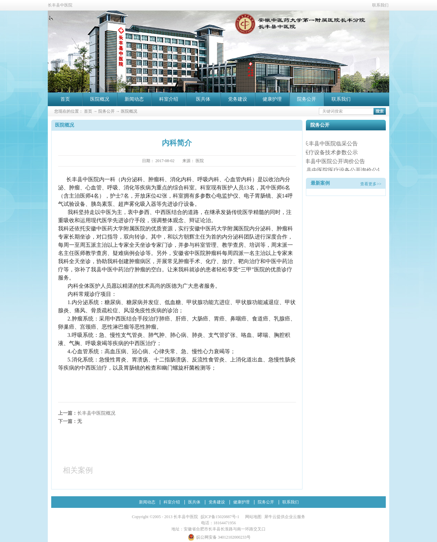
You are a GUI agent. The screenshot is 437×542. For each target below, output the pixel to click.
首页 (65, 99)
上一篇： (86, 413)
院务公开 (106, 111)
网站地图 (252, 516)
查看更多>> (370, 184)
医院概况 (129, 111)
